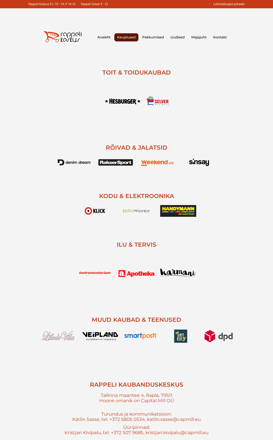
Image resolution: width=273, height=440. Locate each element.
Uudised (177, 37)
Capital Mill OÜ (157, 400)
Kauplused (126, 37)
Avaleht (104, 37)
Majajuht (198, 37)
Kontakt (220, 37)
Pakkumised (153, 37)
